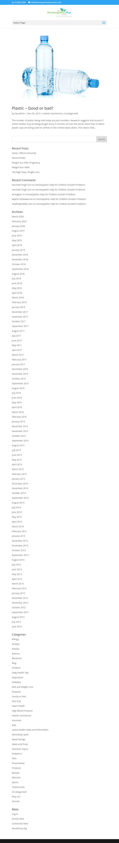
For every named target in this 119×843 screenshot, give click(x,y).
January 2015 (18, 478)
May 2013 (17, 574)
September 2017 (20, 326)
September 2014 (20, 497)
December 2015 (20, 426)
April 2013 (17, 578)
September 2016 (20, 383)
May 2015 (17, 459)
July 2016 (16, 392)
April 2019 (17, 245)
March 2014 (18, 526)
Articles (15, 648)
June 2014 (17, 512)
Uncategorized (70, 113)
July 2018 (16, 278)
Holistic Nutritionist (52, 113)
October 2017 (19, 321)
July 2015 (16, 450)
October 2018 (19, 264)
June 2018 (17, 283)
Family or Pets (19, 696)
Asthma (16, 653)
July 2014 (16, 507)
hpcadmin (20, 113)
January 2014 (18, 535)
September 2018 (20, 269)
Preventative (18, 763)
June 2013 (17, 569)
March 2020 (18, 216)
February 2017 (19, 359)
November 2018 (20, 259)
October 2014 (19, 493)
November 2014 (20, 488)
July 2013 (16, 564)
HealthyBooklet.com (22, 203)
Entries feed (18, 818)
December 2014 (20, 483)
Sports (15, 782)
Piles (14, 758)
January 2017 (18, 364)
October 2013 (19, 550)
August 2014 (18, 502)
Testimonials (18, 787)
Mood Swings (18, 739)
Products (16, 768)
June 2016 (17, 397)
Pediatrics (17, 753)
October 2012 (19, 607)
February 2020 (19, 221)
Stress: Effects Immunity (24, 153)
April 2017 (17, 350)
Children (16, 667)
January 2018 (18, 307)
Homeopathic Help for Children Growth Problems (60, 184)
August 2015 (18, 445)
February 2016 (19, 416)
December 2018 (20, 254)
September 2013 (20, 555)
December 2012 (20, 598)
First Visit (16, 701)
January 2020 (18, 226)
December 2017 (20, 311)
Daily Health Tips (20, 672)
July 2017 (16, 335)
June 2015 (17, 454)
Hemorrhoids (18, 157)
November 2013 (20, 545)
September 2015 (20, 440)
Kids (14, 725)
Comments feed (20, 823)
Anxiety (15, 644)
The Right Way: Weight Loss (26, 172)
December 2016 (20, 369)
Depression (17, 677)
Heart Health (18, 705)
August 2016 (18, 388)
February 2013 (19, 588)
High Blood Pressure (22, 710)
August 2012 (18, 617)
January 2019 (18, 249)
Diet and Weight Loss (22, 686)
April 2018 (17, 292)
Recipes (16, 772)
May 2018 (17, 288)
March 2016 (18, 412)
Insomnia (16, 720)
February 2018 (19, 302)
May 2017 (17, 345)
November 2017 (20, 316)
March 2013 (18, 583)
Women (16, 801)
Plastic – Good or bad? (32, 108)
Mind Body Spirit (20, 734)
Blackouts (17, 658)
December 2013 (20, 540)
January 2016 (18, 421)
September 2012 (20, 612)
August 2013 (18, 559)
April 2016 (17, 407)
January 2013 (18, 593)
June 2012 (17, 626)
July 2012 (16, 621)
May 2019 (17, 240)
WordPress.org (19, 828)
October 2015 (19, 435)
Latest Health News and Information (30, 729)
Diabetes (16, 682)
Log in (15, 814)
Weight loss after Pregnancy (26, 162)
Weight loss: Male (21, 167)
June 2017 (17, 340)
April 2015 (17, 464)
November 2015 (20, 431)
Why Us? (16, 796)
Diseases (16, 691)
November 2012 (20, 602)
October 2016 (19, 378)
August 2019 (18, 230)
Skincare (16, 777)
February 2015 (19, 474)
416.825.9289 (20, 2)
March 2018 (18, 297)
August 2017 (18, 330)
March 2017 (18, 354)
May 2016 (17, 402)
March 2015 (18, 469)
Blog (14, 663)
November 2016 (20, 373)
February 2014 (19, 531)
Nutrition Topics (20, 748)
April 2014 (17, 521)
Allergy (15, 639)
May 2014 (17, 516)
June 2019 (17, 235)
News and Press (20, 744)
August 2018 (18, 273)
